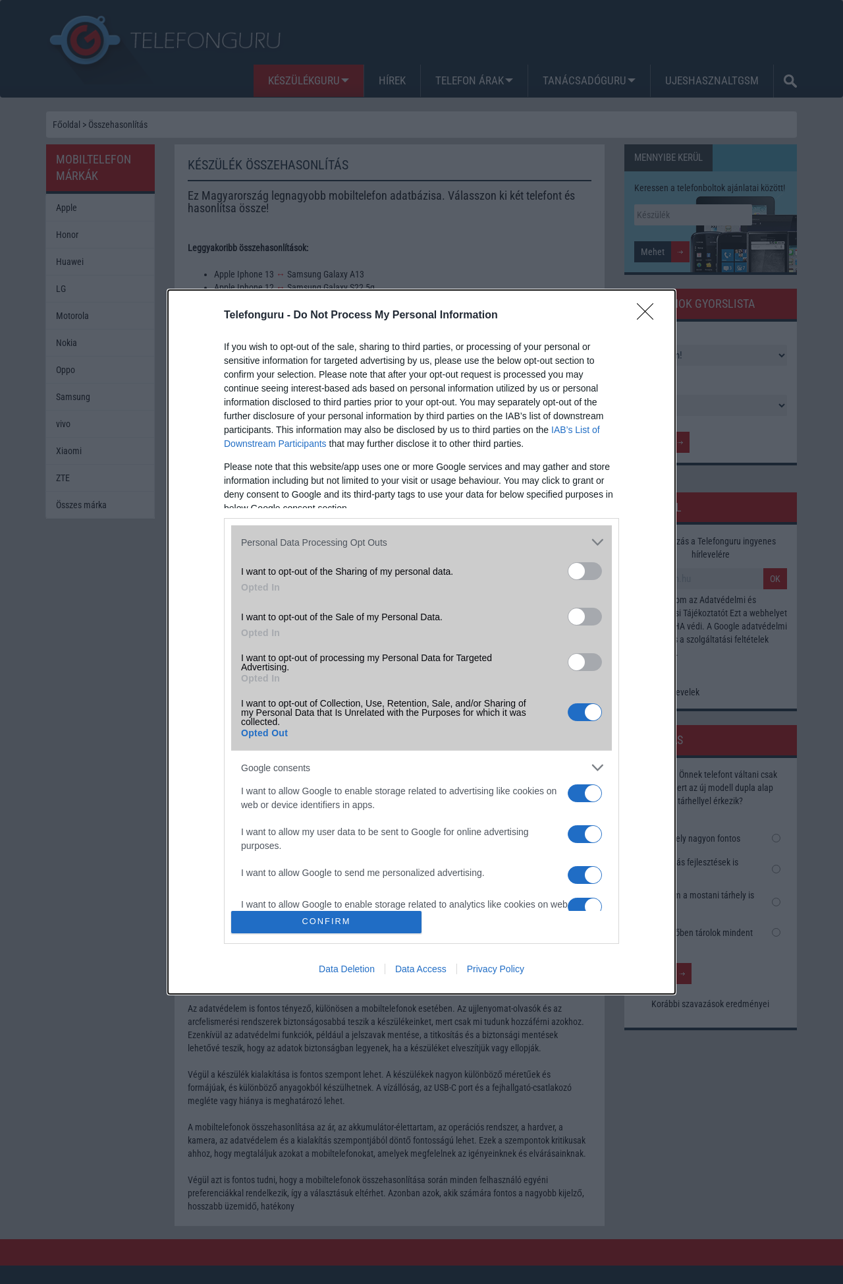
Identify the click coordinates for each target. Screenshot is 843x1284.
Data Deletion (347, 969)
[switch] (585, 571)
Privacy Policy (495, 969)
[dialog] (421, 641)
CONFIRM (326, 922)
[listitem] (421, 542)
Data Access (421, 969)
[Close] (649, 315)
